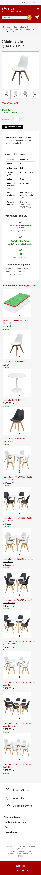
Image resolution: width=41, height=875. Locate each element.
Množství (5, 119)
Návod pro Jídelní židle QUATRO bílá (25, 204)
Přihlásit (35, 2)
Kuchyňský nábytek (13, 29)
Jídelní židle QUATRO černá (14, 438)
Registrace (26, 2)
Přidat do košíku (12, 126)
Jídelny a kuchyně (21, 27)
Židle (25, 272)
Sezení (19, 274)
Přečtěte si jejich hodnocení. (20, 231)
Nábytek (6, 27)
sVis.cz (11, 9)
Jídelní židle (29, 29)
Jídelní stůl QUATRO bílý (12, 400)
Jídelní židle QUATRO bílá (13, 361)
